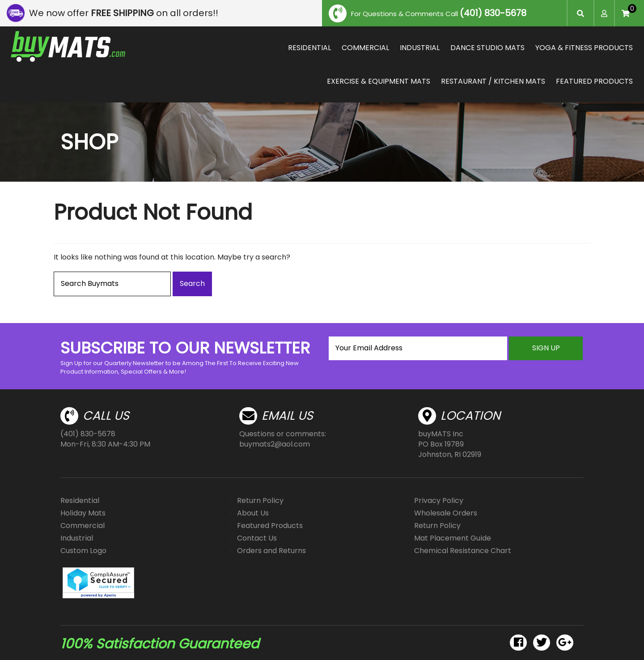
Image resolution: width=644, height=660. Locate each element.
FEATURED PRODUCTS (594, 81)
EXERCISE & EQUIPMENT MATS (378, 81)
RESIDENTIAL (309, 48)
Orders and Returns (271, 550)
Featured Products (270, 525)
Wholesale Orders (445, 513)
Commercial (82, 525)
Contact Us (257, 538)
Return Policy (260, 500)
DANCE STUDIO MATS (487, 48)
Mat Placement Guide (452, 538)
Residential (79, 500)
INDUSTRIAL (420, 48)
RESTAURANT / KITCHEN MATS (493, 81)
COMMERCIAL (365, 48)
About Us (253, 513)
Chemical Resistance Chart (462, 550)
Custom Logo (83, 550)
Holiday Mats (83, 513)
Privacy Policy (438, 500)
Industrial (76, 538)
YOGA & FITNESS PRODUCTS (584, 48)
